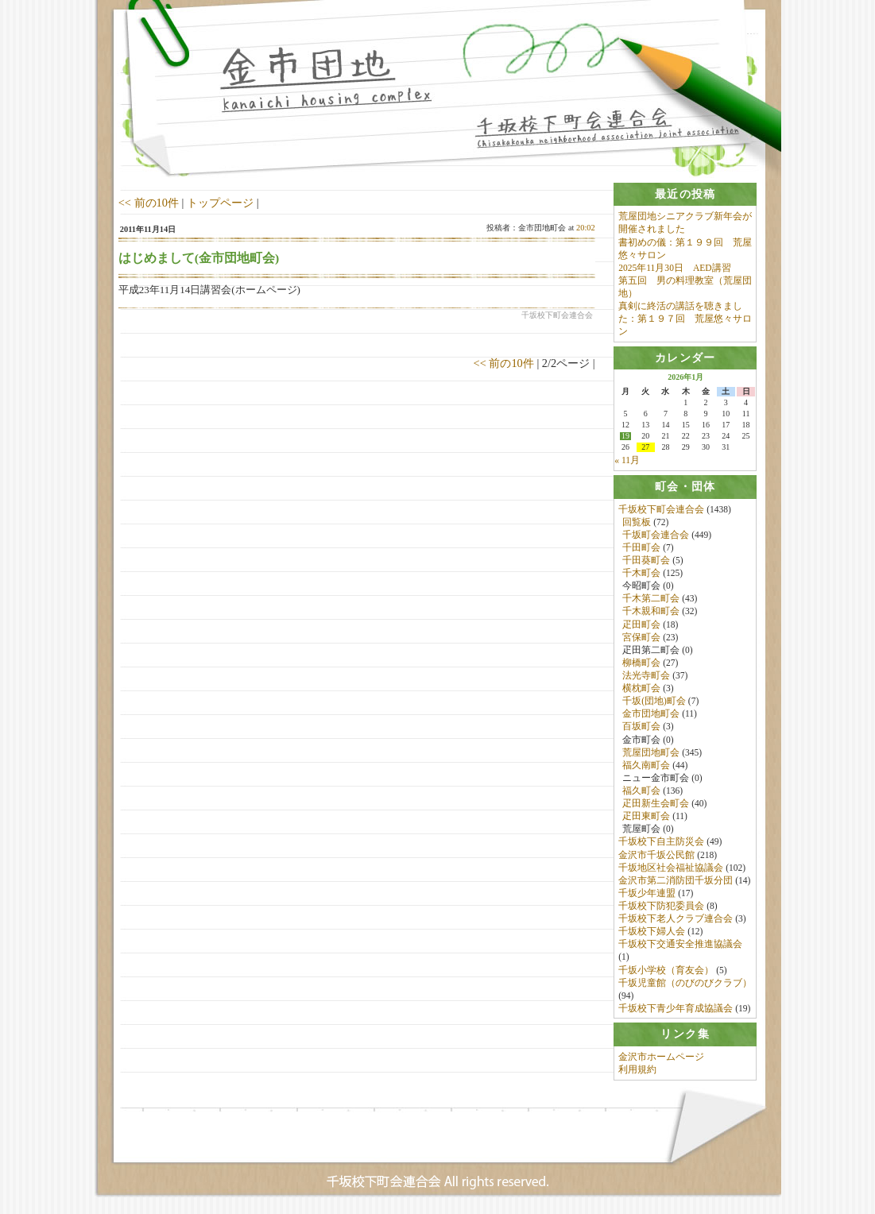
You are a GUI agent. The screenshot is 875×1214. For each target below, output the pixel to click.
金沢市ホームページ (661, 1057)
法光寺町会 (646, 676)
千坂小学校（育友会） (666, 970)
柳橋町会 (641, 663)
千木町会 (641, 573)
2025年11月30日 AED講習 (674, 268)
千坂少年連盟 (647, 894)
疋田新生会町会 (655, 804)
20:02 (585, 227)
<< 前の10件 (148, 202)
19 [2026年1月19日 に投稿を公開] (625, 437)
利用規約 (637, 1070)
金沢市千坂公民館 (656, 855)
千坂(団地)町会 (654, 701)
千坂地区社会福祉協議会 (670, 867)
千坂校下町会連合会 (661, 509)
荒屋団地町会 (650, 752)
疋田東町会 (646, 817)
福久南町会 (646, 765)
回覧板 (636, 522)
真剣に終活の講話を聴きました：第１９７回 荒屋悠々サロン (685, 318)
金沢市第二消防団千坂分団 (675, 880)
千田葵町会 (646, 561)
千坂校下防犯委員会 (661, 906)
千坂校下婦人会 (651, 932)
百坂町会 (641, 727)
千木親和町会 (650, 612)
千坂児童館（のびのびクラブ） (685, 983)
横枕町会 (641, 689)
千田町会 (641, 548)
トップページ (220, 202)
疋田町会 (641, 624)
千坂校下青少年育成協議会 (675, 1009)
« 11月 (627, 461)
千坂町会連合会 (655, 534)
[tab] (685, 194)
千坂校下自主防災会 (661, 842)
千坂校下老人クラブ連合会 (675, 919)
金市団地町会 (650, 714)
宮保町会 (641, 637)
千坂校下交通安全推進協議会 (680, 944)
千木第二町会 (650, 599)
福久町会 (641, 791)
